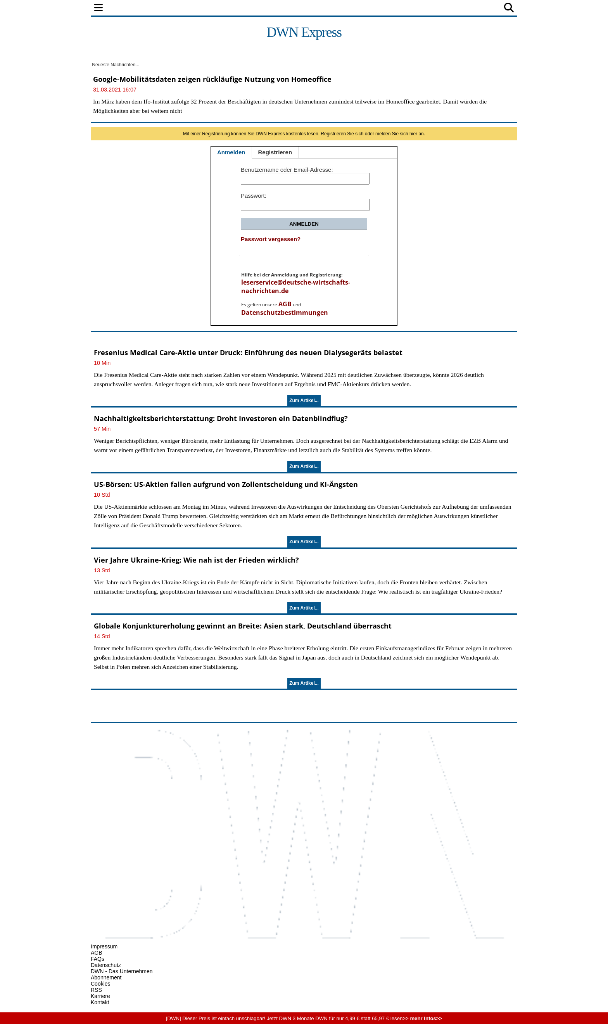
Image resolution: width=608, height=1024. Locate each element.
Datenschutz (106, 965)
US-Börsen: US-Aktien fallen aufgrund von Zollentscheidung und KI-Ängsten (226, 484)
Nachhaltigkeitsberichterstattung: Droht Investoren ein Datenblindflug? (221, 418)
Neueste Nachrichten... (115, 64)
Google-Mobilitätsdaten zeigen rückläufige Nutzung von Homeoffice (212, 79)
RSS (96, 990)
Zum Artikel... (304, 400)
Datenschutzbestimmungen (284, 312)
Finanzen (193, 8)
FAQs (97, 959)
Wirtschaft (235, 8)
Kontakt (100, 1002)
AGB (285, 304)
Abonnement (106, 977)
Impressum (104, 946)
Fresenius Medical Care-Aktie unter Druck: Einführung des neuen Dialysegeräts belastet (248, 352)
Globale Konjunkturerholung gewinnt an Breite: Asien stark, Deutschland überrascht (243, 625)
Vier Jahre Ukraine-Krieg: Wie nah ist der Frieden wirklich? (196, 560)
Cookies (101, 984)
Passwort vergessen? (271, 239)
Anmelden (231, 152)
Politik (157, 8)
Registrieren (275, 152)
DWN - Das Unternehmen (122, 971)
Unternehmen (286, 8)
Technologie (337, 8)
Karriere (100, 996)
